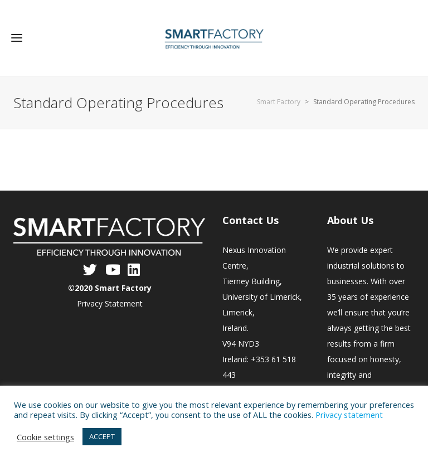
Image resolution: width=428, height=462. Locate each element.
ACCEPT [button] (102, 436)
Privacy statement (349, 414)
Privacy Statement (110, 303)
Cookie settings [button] (45, 437)
